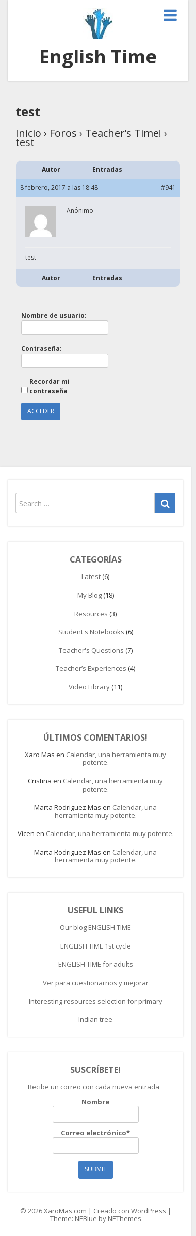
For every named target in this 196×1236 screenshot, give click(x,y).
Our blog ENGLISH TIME (95, 927)
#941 (168, 187)
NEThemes (124, 1218)
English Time (98, 56)
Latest (91, 576)
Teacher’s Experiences (91, 668)
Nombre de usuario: (54, 315)
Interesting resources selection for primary (95, 1001)
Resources (91, 613)
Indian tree (95, 1019)
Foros (63, 133)
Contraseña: (41, 348)
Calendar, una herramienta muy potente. (116, 758)
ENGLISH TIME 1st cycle (95, 946)
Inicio (28, 133)
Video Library (89, 687)
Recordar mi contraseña (49, 386)
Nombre (96, 1110)
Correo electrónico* (96, 1141)
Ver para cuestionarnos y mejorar (96, 982)
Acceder (40, 411)
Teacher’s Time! (123, 133)
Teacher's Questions (91, 650)
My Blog (89, 595)
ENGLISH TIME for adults (95, 964)
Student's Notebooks (91, 631)
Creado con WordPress (129, 1210)
